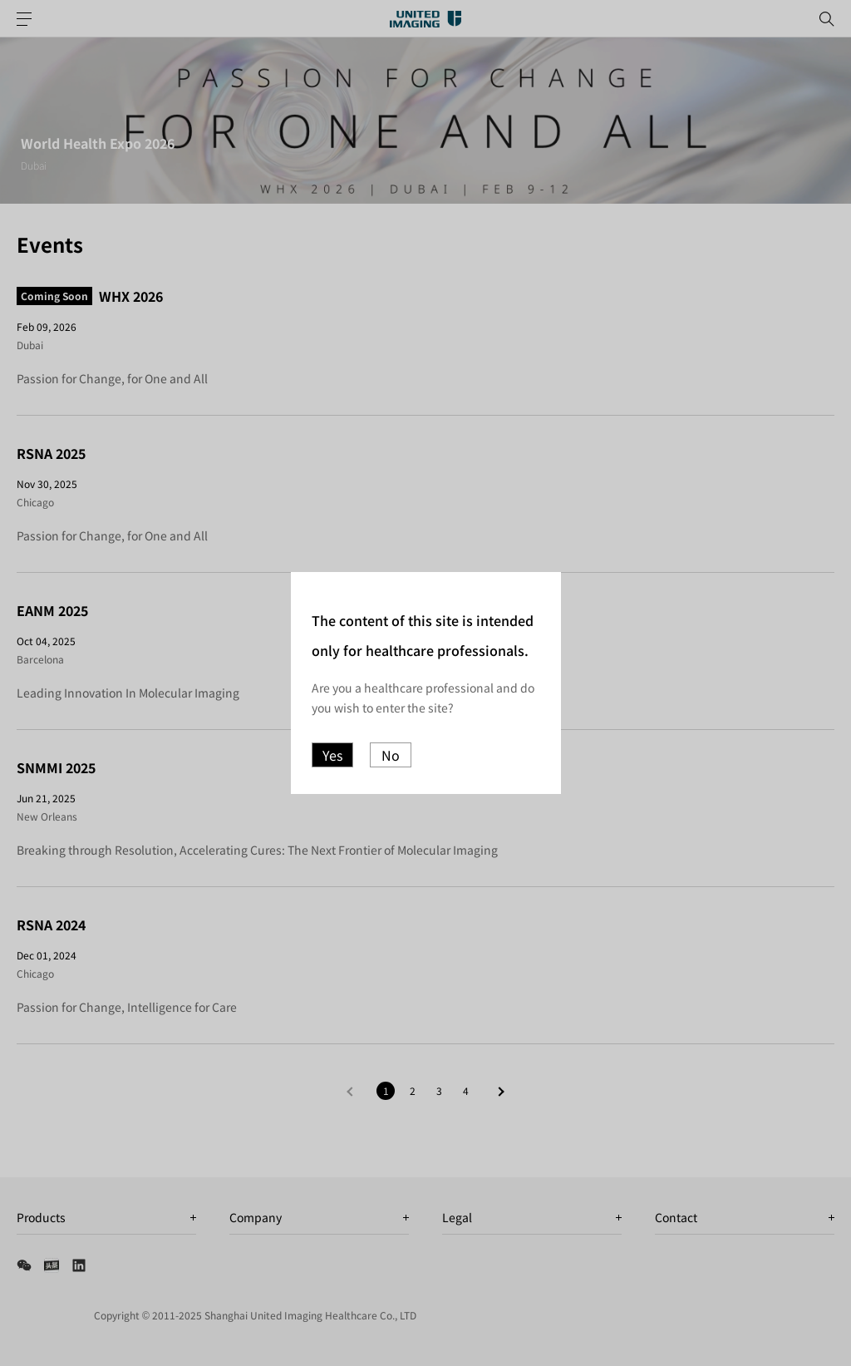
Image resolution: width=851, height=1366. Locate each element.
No (390, 755)
